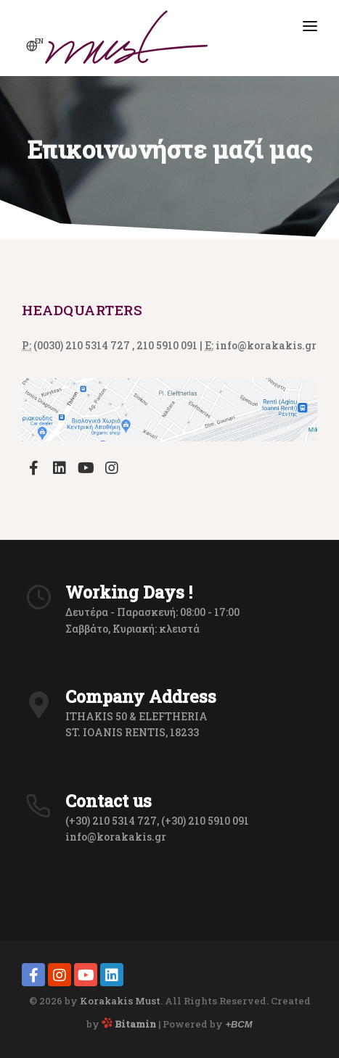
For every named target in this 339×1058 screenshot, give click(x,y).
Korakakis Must (120, 1000)
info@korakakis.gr (115, 837)
